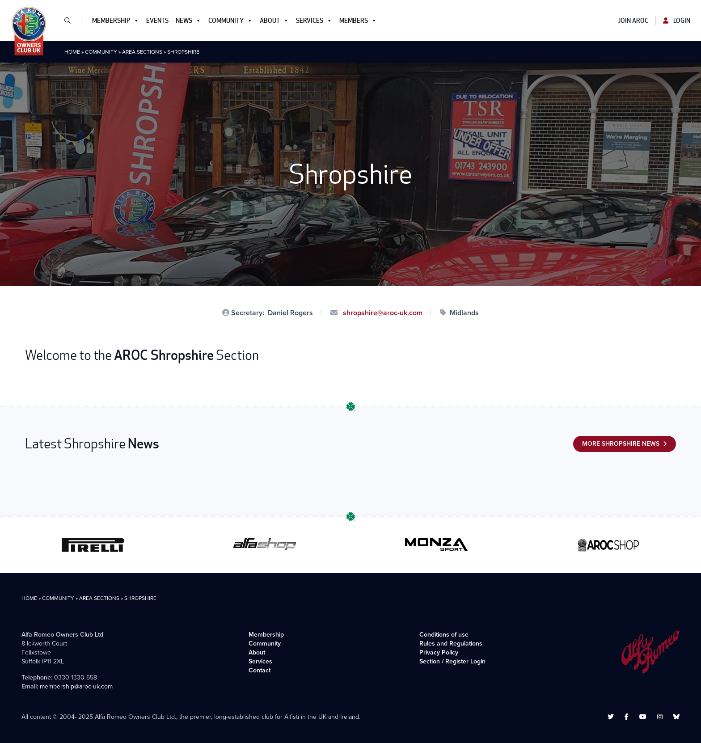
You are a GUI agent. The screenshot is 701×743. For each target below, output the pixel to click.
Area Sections (142, 52)
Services (314, 20)
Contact (259, 670)
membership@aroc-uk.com (76, 686)
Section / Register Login (452, 661)
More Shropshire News (620, 443)
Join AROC (633, 21)
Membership (115, 20)
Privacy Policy (438, 652)
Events (157, 21)
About (274, 20)
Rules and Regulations (450, 643)
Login (676, 21)
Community (230, 20)
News (188, 20)
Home (72, 52)
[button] (71, 20)
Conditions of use (444, 634)
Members (358, 20)
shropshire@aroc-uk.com (381, 313)
